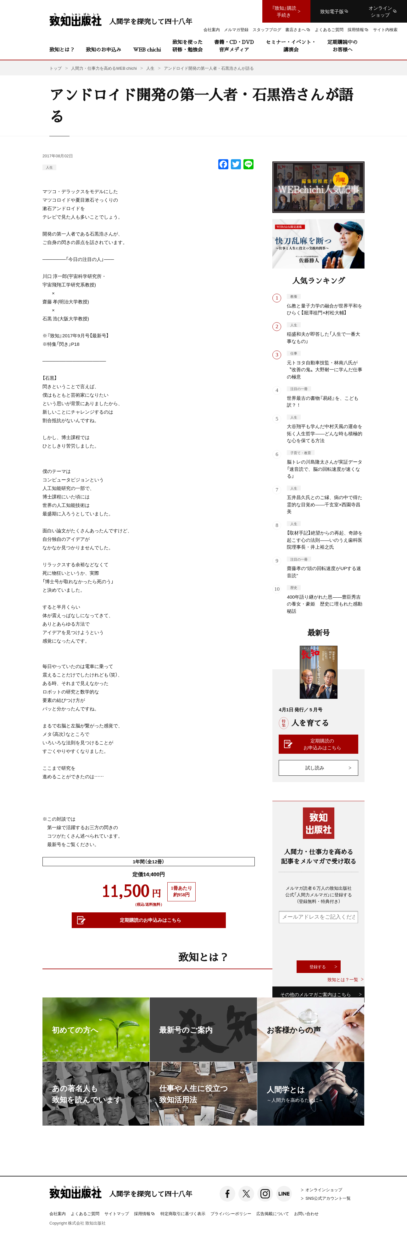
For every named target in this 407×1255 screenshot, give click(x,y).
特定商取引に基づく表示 (182, 1213)
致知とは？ (62, 49)
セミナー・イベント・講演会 (291, 45)
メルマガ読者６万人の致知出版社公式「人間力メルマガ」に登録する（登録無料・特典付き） (318, 894)
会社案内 (57, 1213)
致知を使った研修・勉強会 (187, 45)
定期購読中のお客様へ (342, 45)
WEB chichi (147, 49)
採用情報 (144, 1213)
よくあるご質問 (85, 1213)
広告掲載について (272, 1213)
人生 (49, 167)
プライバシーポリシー (230, 1213)
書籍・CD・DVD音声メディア (234, 45)
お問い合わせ (306, 1213)
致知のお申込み (103, 49)
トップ (55, 68)
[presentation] (326, 942)
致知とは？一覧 (342, 979)
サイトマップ (116, 1213)
